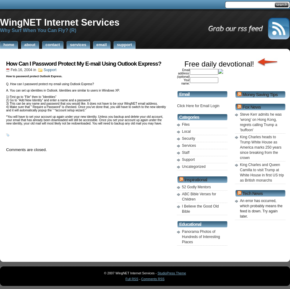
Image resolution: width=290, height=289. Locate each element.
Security (188, 138)
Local (186, 131)
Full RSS (131, 279)
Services (189, 145)
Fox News (251, 107)
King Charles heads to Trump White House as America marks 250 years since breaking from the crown (260, 147)
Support (50, 70)
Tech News (252, 193)
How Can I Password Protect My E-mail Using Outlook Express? (83, 63)
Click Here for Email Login (198, 106)
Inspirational (195, 179)
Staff (185, 152)
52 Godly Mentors (196, 187)
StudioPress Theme (172, 273)
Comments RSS (153, 279)
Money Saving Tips (259, 94)
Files (186, 124)
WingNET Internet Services (60, 22)
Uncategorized (193, 166)
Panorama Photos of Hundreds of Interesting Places (201, 236)
